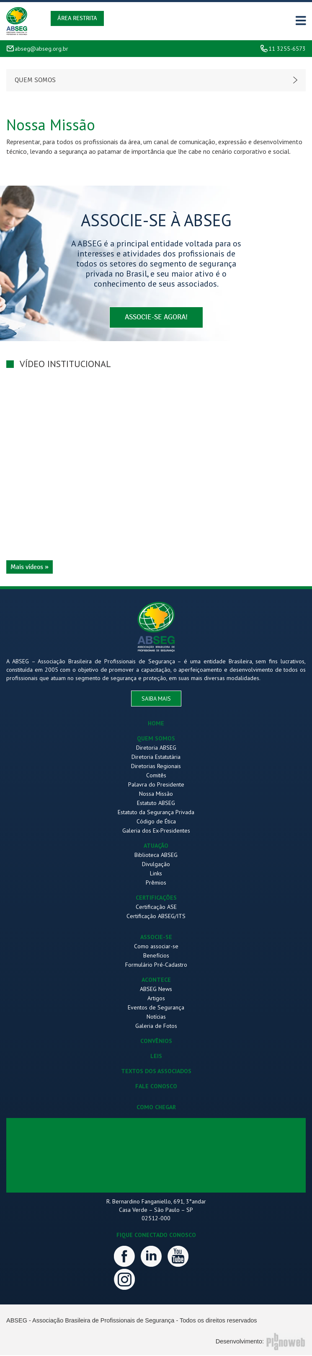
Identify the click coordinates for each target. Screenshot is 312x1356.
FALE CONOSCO (156, 1087)
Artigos (156, 999)
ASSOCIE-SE (156, 938)
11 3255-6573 (287, 48)
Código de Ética (156, 822)
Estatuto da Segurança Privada (156, 813)
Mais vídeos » (29, 567)
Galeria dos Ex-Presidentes (156, 831)
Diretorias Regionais (156, 767)
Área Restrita (77, 18)
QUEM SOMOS (156, 739)
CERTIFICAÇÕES (156, 898)
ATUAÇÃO (156, 846)
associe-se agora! (156, 317)
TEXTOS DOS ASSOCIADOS (156, 1072)
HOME (156, 724)
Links (156, 874)
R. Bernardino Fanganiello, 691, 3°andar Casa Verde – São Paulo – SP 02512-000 (156, 1210)
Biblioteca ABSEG (156, 855)
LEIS (156, 1057)
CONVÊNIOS (156, 1041)
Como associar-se (156, 947)
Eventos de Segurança (156, 1008)
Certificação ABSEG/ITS (156, 917)
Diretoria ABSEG (156, 748)
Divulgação (156, 865)
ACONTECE (156, 980)
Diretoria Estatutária (156, 757)
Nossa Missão (156, 794)
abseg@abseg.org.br (41, 48)
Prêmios (156, 883)
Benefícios (156, 956)
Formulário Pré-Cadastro (156, 965)
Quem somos (35, 80)
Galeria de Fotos (156, 1026)
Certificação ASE (156, 907)
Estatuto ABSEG (156, 803)
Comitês (156, 776)
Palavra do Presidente (156, 785)
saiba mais (156, 699)
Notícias (156, 1017)
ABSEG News (156, 990)
